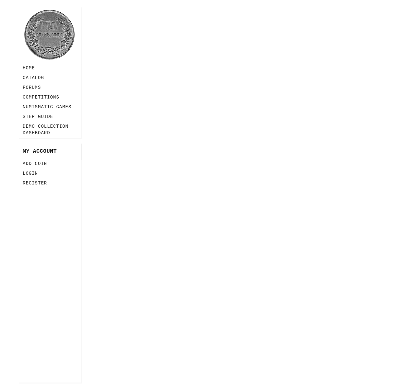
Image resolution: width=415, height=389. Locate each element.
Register (35, 183)
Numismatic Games (47, 107)
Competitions (41, 97)
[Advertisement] (49, 285)
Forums (32, 87)
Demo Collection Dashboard (45, 130)
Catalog (33, 77)
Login (30, 173)
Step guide (38, 116)
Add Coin (35, 163)
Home (29, 68)
